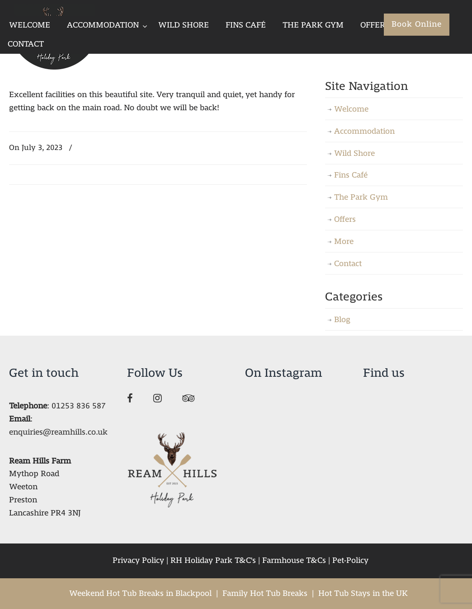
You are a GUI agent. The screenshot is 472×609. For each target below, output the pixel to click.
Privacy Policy (138, 560)
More (344, 241)
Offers (345, 219)
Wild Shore (354, 153)
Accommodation (364, 131)
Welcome (351, 109)
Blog (342, 319)
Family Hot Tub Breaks (264, 593)
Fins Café (351, 175)
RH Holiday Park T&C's (213, 560)
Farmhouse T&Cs (294, 560)
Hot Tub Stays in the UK (363, 593)
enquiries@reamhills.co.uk (58, 432)
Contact (348, 263)
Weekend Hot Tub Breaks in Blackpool (140, 593)
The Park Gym (361, 197)
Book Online (417, 24)
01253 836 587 (79, 406)
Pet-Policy (350, 560)
